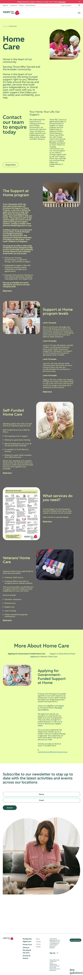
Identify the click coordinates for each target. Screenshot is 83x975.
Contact (38, 941)
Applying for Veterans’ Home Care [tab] (43, 656)
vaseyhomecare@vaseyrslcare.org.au (52, 752)
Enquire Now (11, 165)
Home (5, 26)
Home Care (27, 944)
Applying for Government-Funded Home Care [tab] (26, 654)
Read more (7, 291)
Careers (21, 5)
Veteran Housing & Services (27, 950)
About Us (5, 5)
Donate (38, 946)
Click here (62, 2)
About (38, 939)
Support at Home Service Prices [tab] (62, 654)
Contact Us (13, 5)
